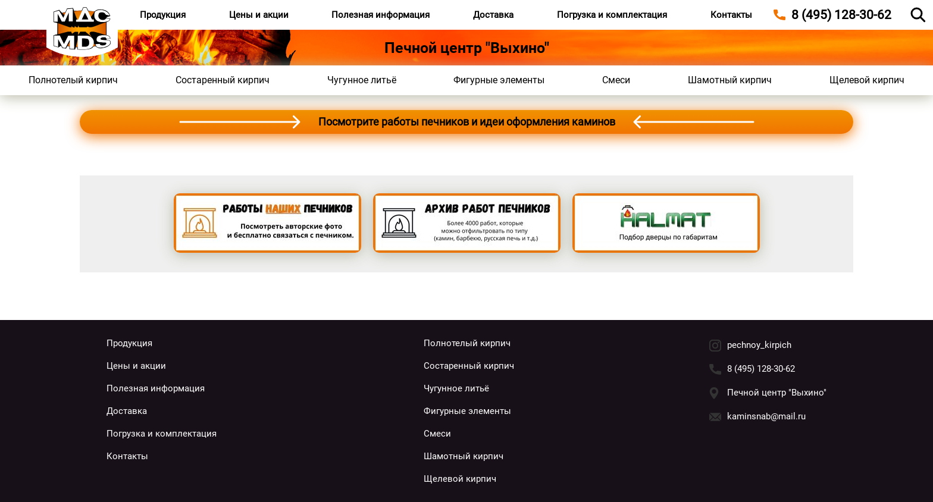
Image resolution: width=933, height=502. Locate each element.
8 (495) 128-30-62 (761, 368)
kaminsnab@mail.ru (766, 416)
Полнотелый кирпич (73, 80)
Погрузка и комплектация (612, 15)
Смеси (616, 80)
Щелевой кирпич (866, 80)
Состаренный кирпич (223, 80)
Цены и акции (259, 15)
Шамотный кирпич (730, 80)
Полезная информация (380, 15)
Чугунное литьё (361, 80)
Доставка (493, 15)
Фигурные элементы (498, 80)
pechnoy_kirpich (759, 345)
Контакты (731, 15)
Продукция (163, 15)
